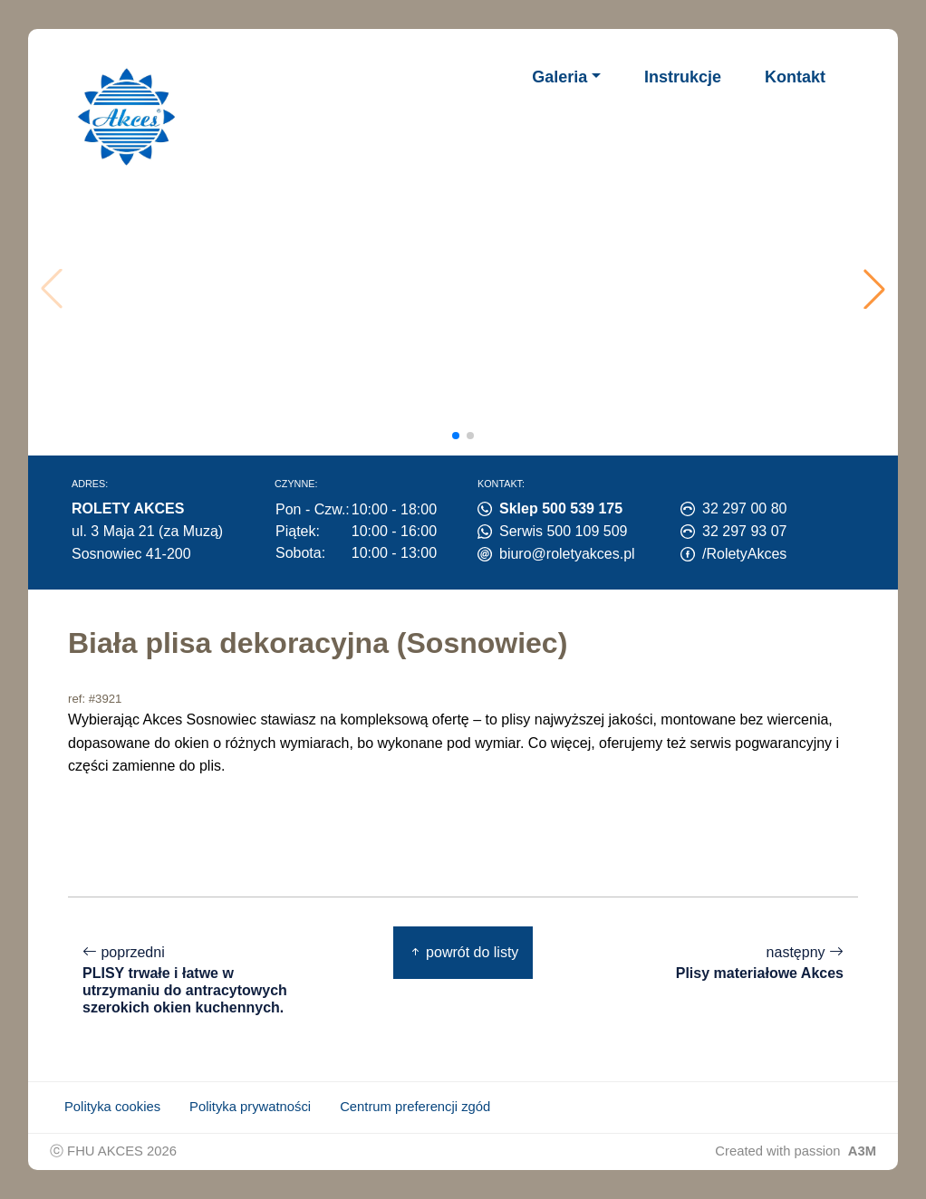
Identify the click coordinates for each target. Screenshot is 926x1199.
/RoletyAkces (744, 553)
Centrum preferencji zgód (415, 1106)
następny (760, 963)
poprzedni (194, 980)
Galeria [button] (559, 77)
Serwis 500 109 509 (563, 531)
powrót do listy (463, 952)
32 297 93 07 (744, 531)
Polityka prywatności (250, 1106)
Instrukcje (682, 77)
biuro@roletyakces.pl (567, 553)
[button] (874, 289)
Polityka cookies (112, 1106)
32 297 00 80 (744, 508)
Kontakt (795, 77)
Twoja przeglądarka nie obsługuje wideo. (467, 289)
